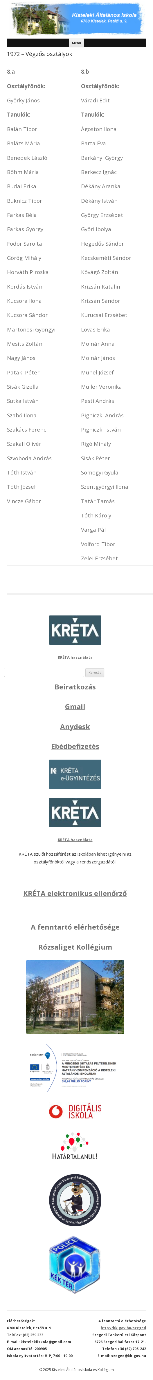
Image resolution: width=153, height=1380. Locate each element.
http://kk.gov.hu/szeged (123, 1327)
